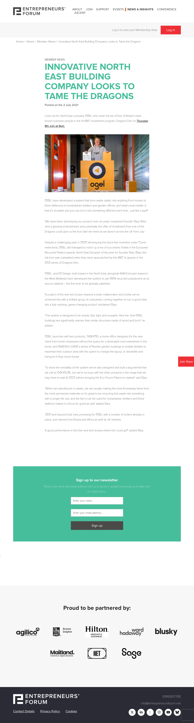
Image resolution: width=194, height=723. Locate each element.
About (77, 9)
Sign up (97, 526)
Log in (170, 30)
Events (118, 9)
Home (20, 41)
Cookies (71, 711)
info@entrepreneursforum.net (161, 703)
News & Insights (140, 9)
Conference (166, 9)
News (30, 41)
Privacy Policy (50, 711)
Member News (46, 41)
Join (89, 9)
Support (102, 9)
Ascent (80, 13)
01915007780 (171, 697)
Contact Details (23, 711)
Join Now (186, 362)
